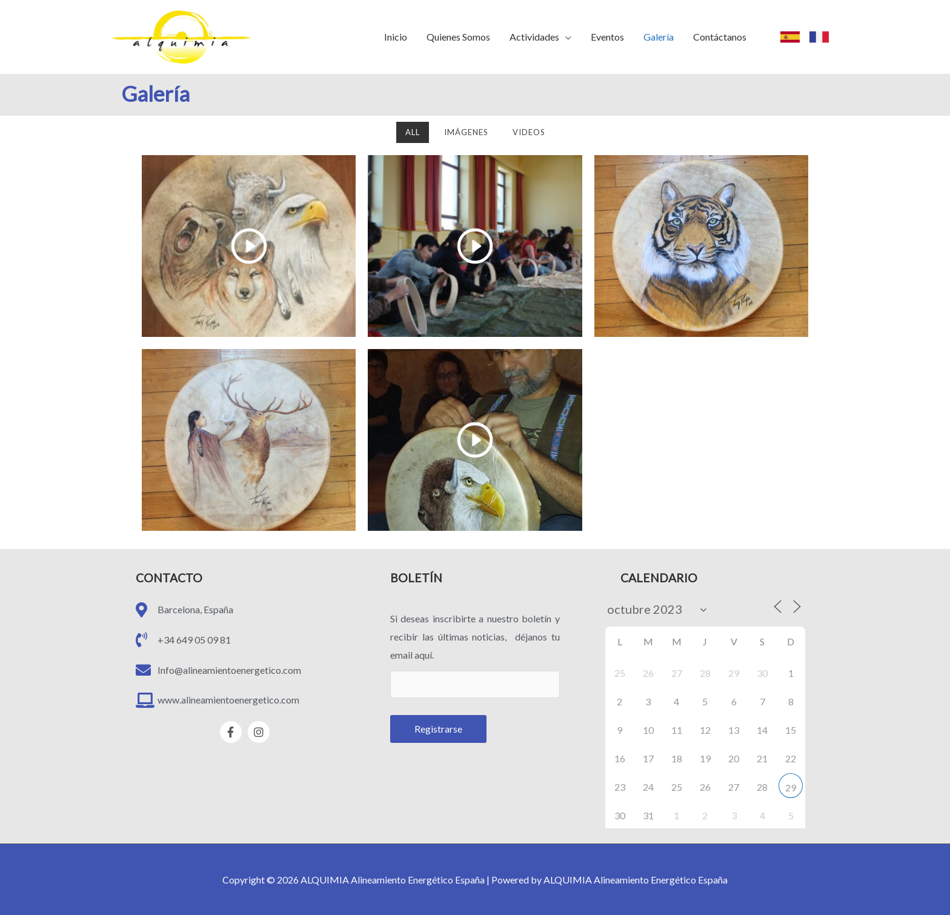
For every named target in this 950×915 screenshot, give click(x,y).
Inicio (395, 36)
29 (790, 787)
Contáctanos (719, 36)
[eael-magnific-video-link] (249, 246)
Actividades (534, 36)
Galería (658, 36)
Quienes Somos (458, 36)
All (412, 132)
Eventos (607, 36)
